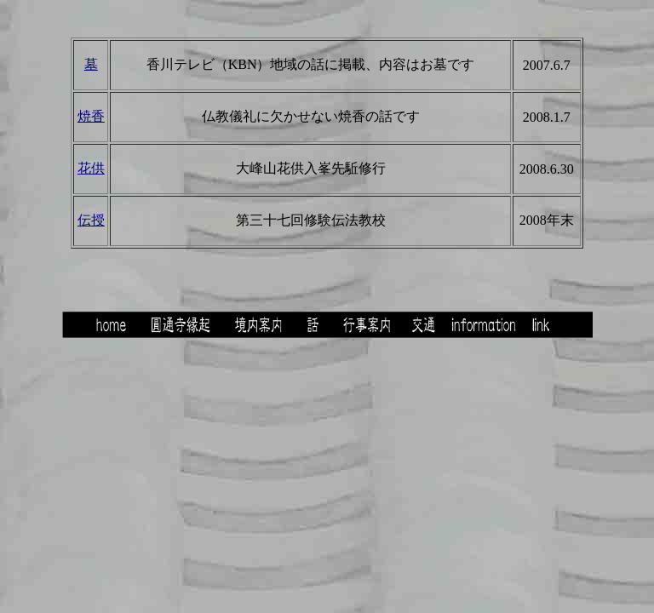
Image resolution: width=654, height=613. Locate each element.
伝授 (91, 220)
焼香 (91, 116)
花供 (91, 168)
